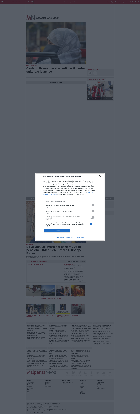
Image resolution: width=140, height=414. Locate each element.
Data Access (69, 237)
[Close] (101, 177)
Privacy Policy (80, 237)
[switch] (92, 205)
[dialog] (70, 207)
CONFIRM (57, 231)
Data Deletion (60, 237)
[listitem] (70, 201)
